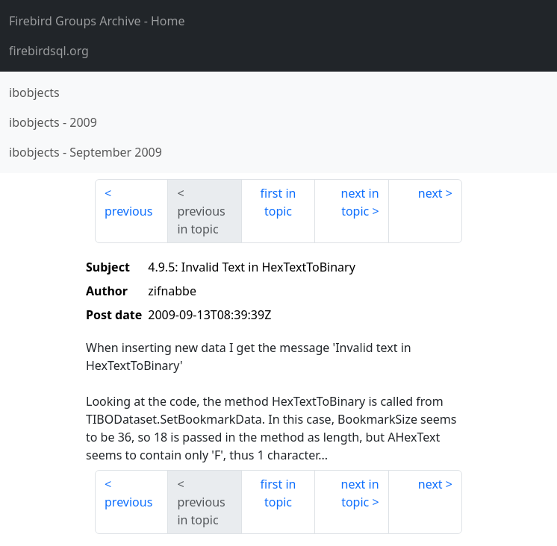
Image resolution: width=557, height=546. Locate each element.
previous (128, 211)
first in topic (278, 202)
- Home (97, 21)
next (430, 193)
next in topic (360, 202)
